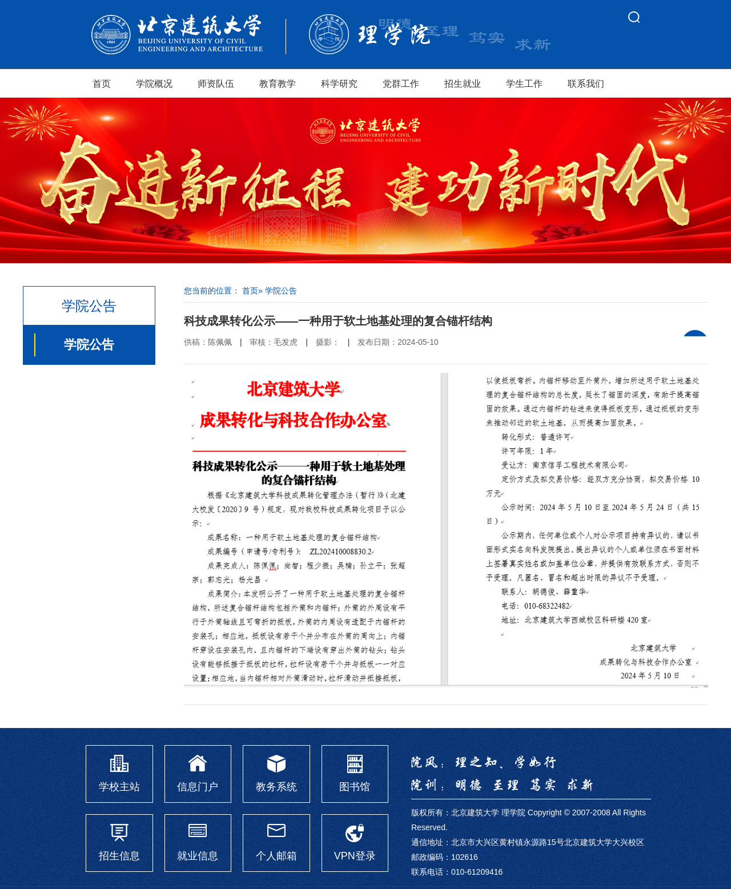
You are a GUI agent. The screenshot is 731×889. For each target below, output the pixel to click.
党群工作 (401, 83)
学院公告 (89, 344)
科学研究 (339, 83)
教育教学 (277, 83)
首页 (102, 83)
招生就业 (462, 83)
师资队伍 (216, 83)
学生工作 (524, 83)
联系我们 (586, 83)
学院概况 (154, 83)
